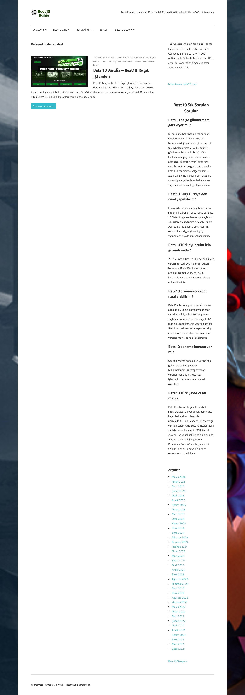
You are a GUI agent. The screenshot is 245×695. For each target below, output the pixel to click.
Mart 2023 (178, 588)
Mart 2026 (178, 486)
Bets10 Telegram (178, 661)
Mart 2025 (178, 514)
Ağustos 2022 (180, 598)
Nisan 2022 (178, 612)
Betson (104, 30)
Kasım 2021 (179, 635)
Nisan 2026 (178, 482)
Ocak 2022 (178, 625)
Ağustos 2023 (180, 579)
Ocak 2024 (178, 565)
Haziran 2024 (180, 547)
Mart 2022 (178, 616)
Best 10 (128, 57)
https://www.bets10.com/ (183, 84)
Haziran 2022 (180, 602)
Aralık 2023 (178, 570)
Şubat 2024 (178, 561)
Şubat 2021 (178, 649)
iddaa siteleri (141, 61)
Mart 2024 (178, 556)
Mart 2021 (178, 644)
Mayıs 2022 (179, 607)
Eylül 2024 (178, 533)
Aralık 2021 (178, 630)
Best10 (137, 57)
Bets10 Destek (125, 30)
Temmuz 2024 (180, 542)
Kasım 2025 (179, 505)
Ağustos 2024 (180, 537)
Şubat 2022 (178, 621)
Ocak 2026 (178, 495)
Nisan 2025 (178, 510)
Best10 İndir (84, 30)
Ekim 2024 (178, 528)
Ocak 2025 (178, 519)
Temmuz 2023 (180, 584)
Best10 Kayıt (148, 57)
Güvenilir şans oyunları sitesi (120, 61)
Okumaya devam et (42, 106)
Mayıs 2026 (179, 477)
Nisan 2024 (178, 551)
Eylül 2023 (178, 574)
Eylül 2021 (178, 639)
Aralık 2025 (178, 500)
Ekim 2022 (178, 593)
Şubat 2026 (178, 491)
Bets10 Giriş (99, 61)
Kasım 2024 (179, 523)
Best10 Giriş (61, 30)
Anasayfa (40, 30)
